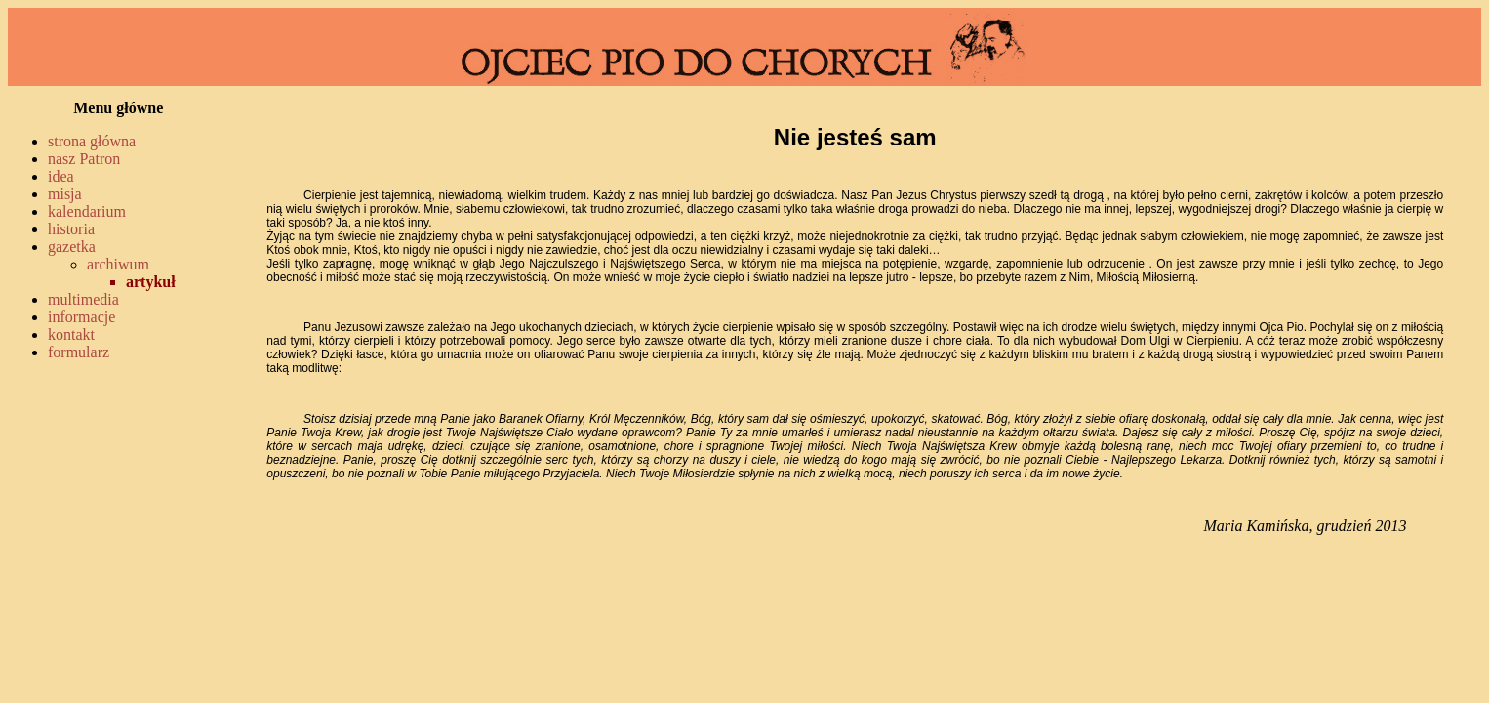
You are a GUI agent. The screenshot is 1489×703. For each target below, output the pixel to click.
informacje (81, 317)
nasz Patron (84, 158)
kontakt (71, 334)
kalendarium (87, 211)
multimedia (83, 299)
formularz (78, 352)
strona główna (92, 141)
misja (65, 194)
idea (61, 176)
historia (71, 229)
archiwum (118, 264)
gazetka (72, 246)
